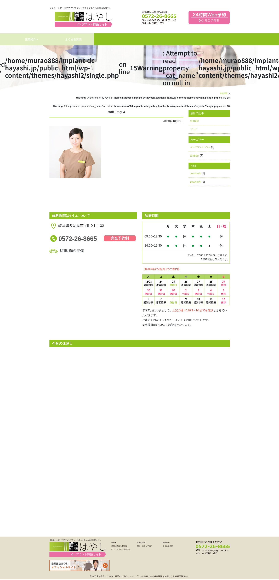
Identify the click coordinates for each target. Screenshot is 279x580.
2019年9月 (195, 173)
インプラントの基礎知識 (84, 39)
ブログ (193, 129)
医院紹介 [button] (151, 39)
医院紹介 (166, 542)
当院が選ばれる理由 (41, 39)
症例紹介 (194, 121)
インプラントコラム (200, 147)
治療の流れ (121, 39)
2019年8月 (195, 182)
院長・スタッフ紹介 (144, 546)
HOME (9, 39)
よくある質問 (185, 39)
